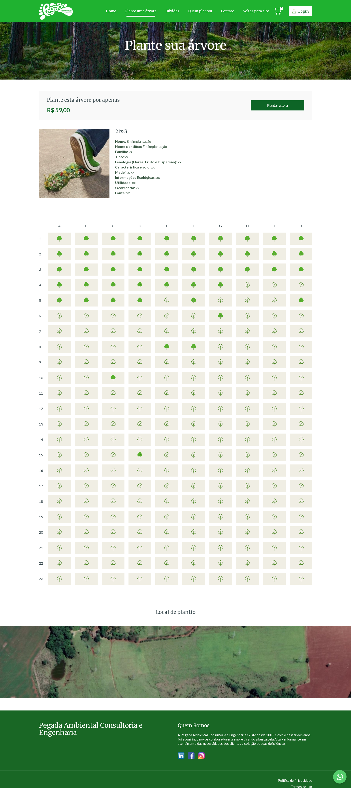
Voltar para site (256, 11)
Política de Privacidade (295, 780)
